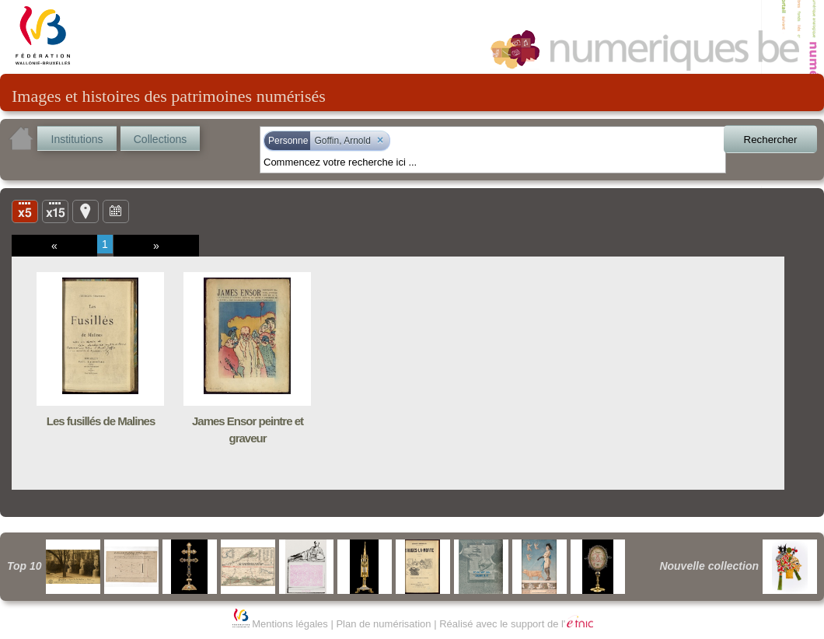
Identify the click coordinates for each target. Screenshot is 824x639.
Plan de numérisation (383, 624)
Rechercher (771, 139)
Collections (160, 139)
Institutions (77, 139)
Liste (55, 211)
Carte (85, 211)
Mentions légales (290, 624)
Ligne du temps (115, 211)
